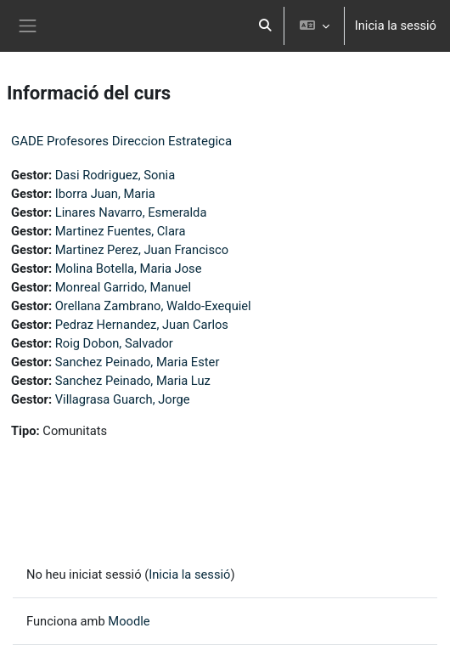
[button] (265, 26)
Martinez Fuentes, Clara (120, 231)
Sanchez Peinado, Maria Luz (133, 380)
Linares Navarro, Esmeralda (131, 212)
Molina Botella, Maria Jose (128, 268)
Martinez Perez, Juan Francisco (141, 249)
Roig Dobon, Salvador (114, 343)
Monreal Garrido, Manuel (123, 287)
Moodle (128, 621)
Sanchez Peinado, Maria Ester (137, 362)
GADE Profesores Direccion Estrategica (121, 141)
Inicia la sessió (395, 25)
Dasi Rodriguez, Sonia (115, 175)
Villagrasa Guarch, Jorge (122, 399)
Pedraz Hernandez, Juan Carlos (141, 324)
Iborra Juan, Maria (105, 193)
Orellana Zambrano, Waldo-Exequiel (153, 306)
